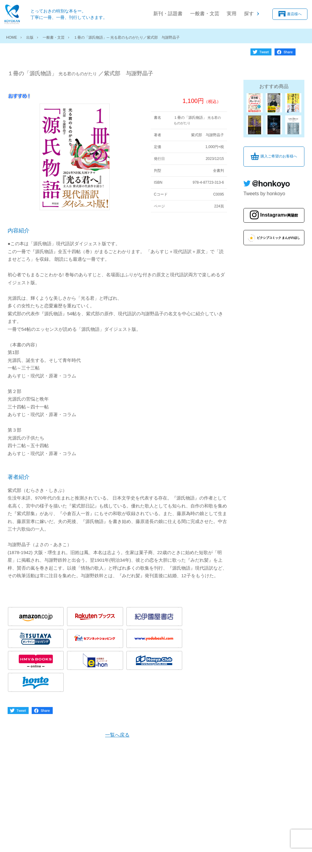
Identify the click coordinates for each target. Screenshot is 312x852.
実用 (231, 13)
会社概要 (16, 839)
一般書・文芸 (204, 13)
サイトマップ (207, 839)
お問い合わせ (172, 839)
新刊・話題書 (168, 13)
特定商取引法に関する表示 (124, 839)
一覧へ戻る (117, 685)
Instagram (279, 210)
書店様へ (294, 14)
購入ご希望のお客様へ (279, 152)
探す (249, 13)
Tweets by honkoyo (264, 188)
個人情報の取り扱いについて (62, 839)
